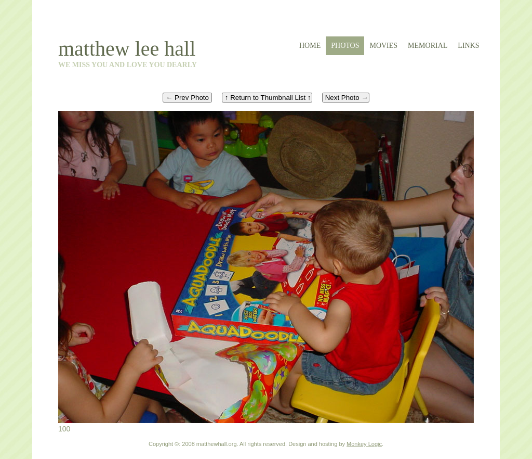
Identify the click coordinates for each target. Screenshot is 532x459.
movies (383, 45)
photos (345, 45)
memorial (427, 45)
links (468, 45)
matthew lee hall (126, 48)
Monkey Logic (364, 444)
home (310, 45)
